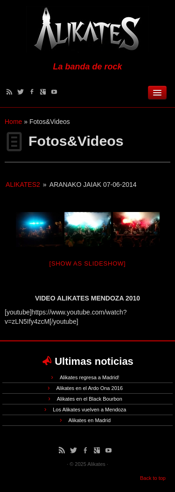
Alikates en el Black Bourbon (89, 399)
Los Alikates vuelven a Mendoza (89, 409)
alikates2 (23, 184)
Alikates (96, 464)
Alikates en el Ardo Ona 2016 (89, 388)
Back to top (153, 478)
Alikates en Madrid (90, 420)
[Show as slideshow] (87, 263)
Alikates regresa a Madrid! (89, 377)
